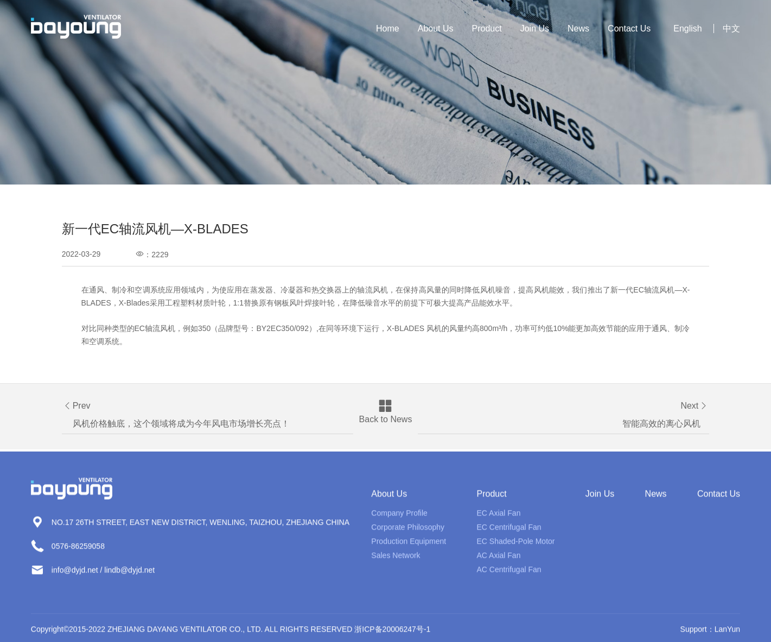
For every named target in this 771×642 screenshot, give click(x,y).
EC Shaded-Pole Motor (516, 546)
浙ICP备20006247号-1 (392, 634)
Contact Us (629, 28)
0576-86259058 (78, 551)
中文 (731, 28)
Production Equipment (408, 546)
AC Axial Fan (499, 560)
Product (487, 28)
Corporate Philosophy (407, 532)
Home (387, 28)
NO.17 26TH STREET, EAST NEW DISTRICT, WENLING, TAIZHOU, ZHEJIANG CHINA (200, 527)
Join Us (534, 28)
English (687, 28)
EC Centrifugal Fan (509, 532)
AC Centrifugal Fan (509, 574)
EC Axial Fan (499, 518)
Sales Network (395, 560)
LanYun (728, 634)
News (578, 28)
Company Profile (399, 518)
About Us (436, 28)
